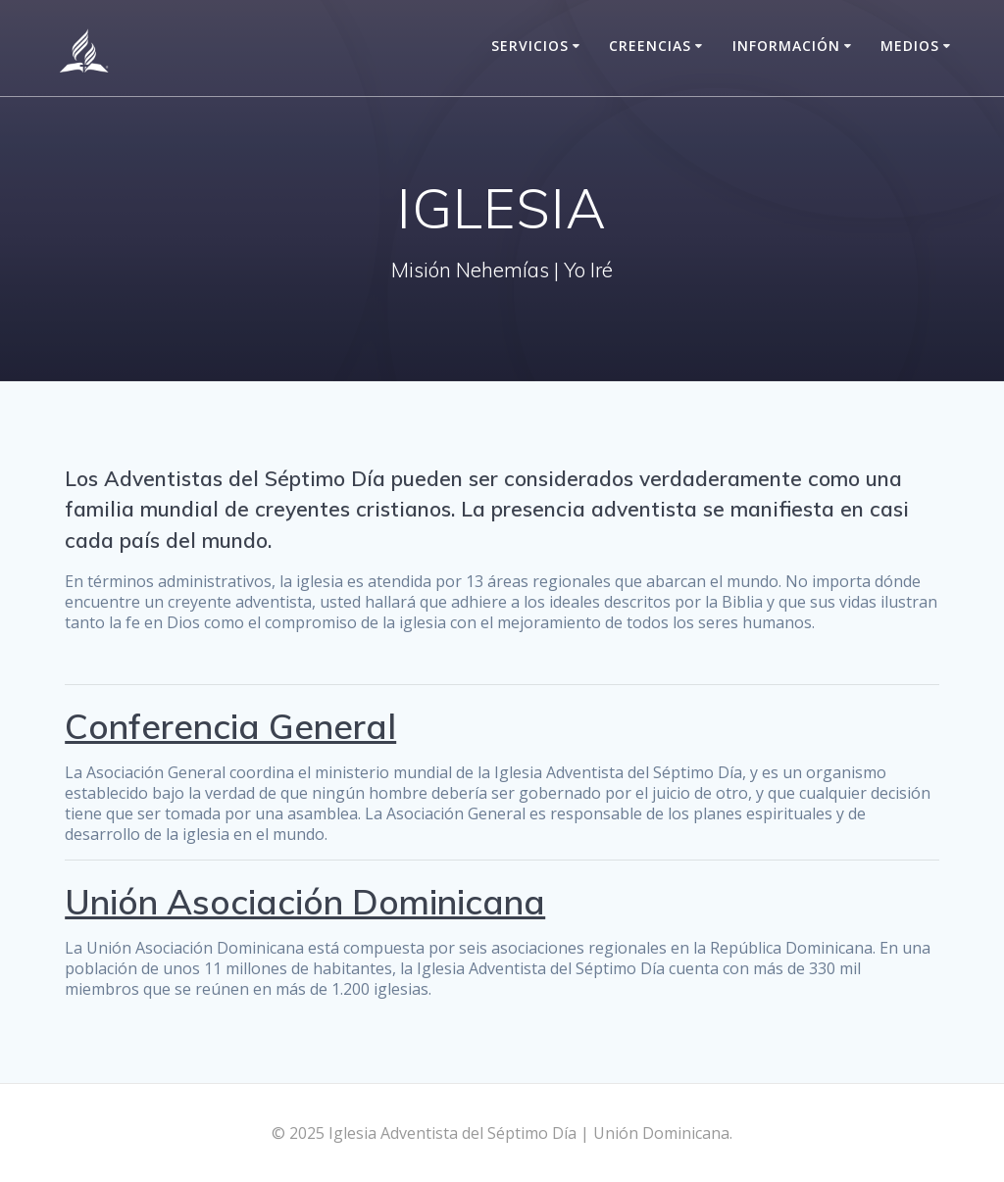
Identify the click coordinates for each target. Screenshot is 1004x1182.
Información (786, 45)
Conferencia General (230, 726)
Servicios (530, 45)
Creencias (650, 45)
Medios (909, 45)
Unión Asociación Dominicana (305, 901)
